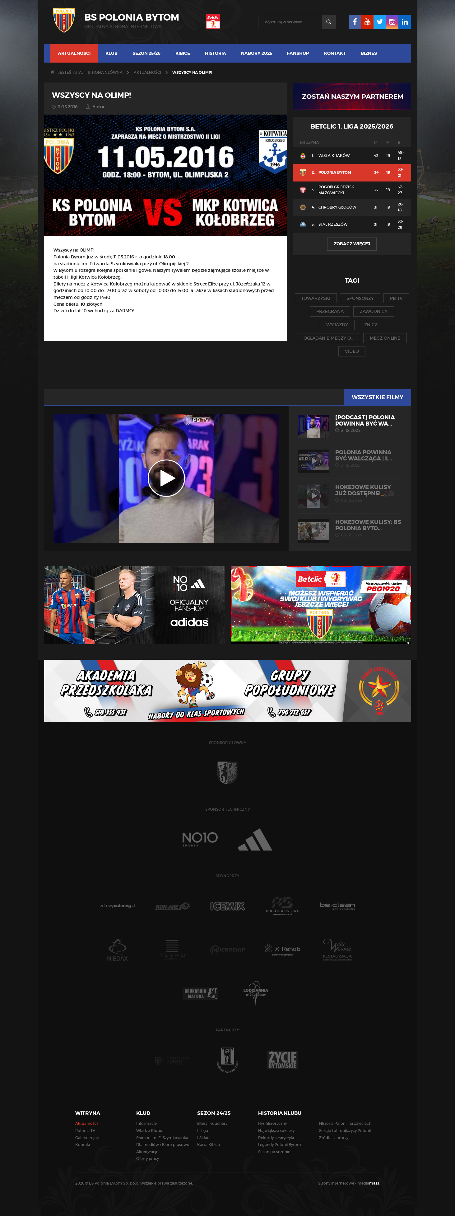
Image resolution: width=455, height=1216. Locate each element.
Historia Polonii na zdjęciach (345, 1123)
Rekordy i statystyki (276, 1137)
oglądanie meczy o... (329, 338)
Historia (215, 53)
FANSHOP (298, 53)
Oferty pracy (147, 1158)
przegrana (330, 311)
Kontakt (335, 53)
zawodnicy (374, 311)
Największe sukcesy (276, 1130)
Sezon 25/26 (146, 53)
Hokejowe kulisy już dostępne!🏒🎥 (350, 493)
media (368, 1183)
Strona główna (105, 72)
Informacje (146, 1123)
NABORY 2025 (256, 53)
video (352, 351)
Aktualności (74, 53)
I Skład (203, 1137)
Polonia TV (85, 1130)
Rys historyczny (272, 1123)
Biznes (369, 53)
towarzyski (315, 298)
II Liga (202, 1130)
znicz (371, 325)
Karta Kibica (208, 1144)
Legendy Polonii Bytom (279, 1144)
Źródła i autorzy (333, 1137)
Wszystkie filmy (377, 397)
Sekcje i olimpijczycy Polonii (345, 1130)
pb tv (396, 298)
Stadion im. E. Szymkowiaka (162, 1137)
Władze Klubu (149, 1130)
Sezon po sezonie (274, 1151)
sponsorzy (360, 298)
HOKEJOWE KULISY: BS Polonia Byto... (350, 528)
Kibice (182, 53)
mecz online (385, 338)
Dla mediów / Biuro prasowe (162, 1144)
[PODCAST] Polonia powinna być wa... (350, 424)
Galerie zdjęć (87, 1137)
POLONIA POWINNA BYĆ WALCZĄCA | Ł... (350, 459)
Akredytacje (147, 1151)
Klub (111, 53)
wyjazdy (337, 325)
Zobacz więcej (352, 244)
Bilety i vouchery (212, 1123)
